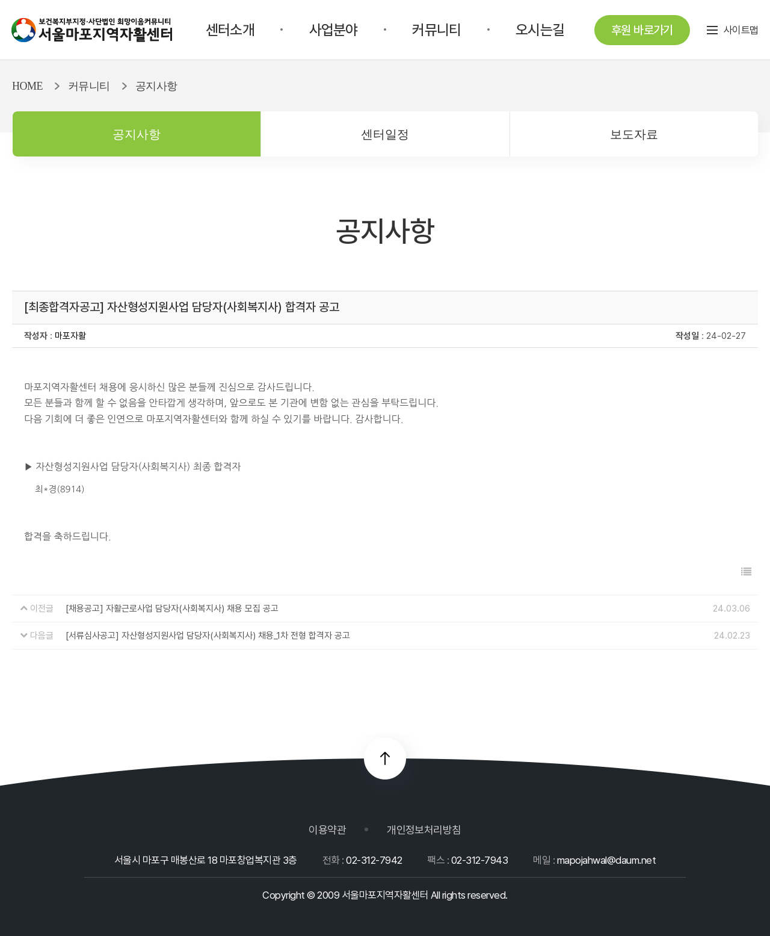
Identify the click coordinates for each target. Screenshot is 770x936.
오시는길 (540, 30)
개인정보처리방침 (424, 829)
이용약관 (327, 829)
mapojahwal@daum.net (606, 860)
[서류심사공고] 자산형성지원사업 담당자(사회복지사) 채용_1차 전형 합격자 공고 (208, 635)
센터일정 (385, 134)
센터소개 (230, 30)
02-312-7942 (374, 860)
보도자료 (634, 134)
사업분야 (333, 30)
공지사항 (136, 134)
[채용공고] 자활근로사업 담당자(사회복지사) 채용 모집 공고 (172, 608)
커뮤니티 (436, 30)
